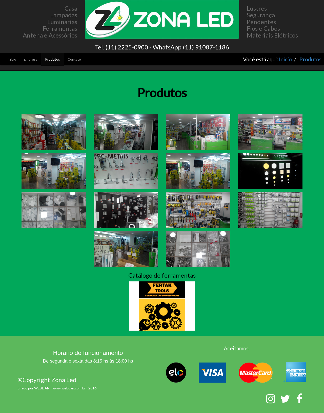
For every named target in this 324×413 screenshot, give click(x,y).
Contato (74, 59)
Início (12, 59)
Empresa (30, 59)
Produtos (52, 59)
